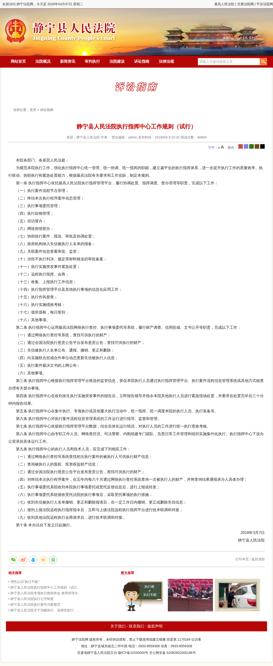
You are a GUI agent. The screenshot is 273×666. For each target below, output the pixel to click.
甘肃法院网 (245, 4)
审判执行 (92, 61)
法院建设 (117, 61)
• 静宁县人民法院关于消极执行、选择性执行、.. (43, 610)
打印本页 (242, 559)
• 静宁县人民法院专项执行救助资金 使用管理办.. (44, 593)
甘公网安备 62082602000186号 (172, 653)
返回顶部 (258, 559)
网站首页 (18, 61)
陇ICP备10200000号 (133, 653)
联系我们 (136, 626)
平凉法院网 (264, 4)
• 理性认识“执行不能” (23, 582)
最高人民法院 (224, 4)
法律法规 (166, 61)
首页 (33, 110)
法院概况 (43, 61)
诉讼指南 (141, 61)
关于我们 (118, 626)
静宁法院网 (60, 29)
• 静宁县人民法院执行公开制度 (31, 599)
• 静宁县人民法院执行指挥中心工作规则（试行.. (43, 587)
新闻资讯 (67, 61)
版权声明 (155, 626)
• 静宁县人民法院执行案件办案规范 (34, 604)
